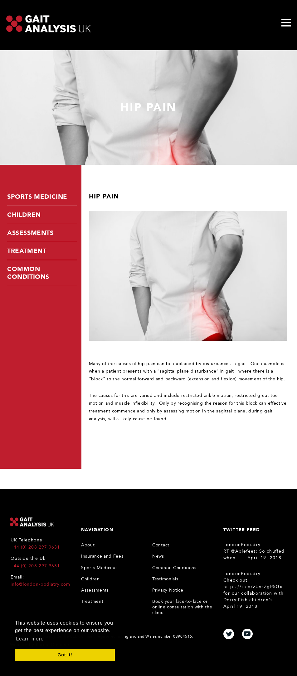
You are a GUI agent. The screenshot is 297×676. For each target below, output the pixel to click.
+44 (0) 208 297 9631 (35, 547)
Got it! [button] (64, 654)
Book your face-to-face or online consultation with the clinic (182, 607)
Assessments (30, 232)
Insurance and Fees (102, 556)
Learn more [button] (30, 638)
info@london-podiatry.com (40, 584)
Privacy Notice (167, 590)
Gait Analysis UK (32, 521)
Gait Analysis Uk (48, 23)
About (88, 545)
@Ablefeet (243, 551)
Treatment (26, 251)
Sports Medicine (37, 196)
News (158, 556)
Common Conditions (28, 272)
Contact (160, 545)
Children (24, 214)
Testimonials (165, 579)
